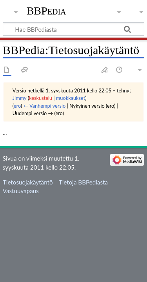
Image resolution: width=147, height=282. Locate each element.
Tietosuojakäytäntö (28, 182)
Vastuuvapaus (21, 190)
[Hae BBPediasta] (73, 29)
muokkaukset (70, 98)
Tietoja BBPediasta (83, 182)
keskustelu (40, 98)
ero (17, 106)
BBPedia (46, 11)
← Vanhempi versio (45, 106)
